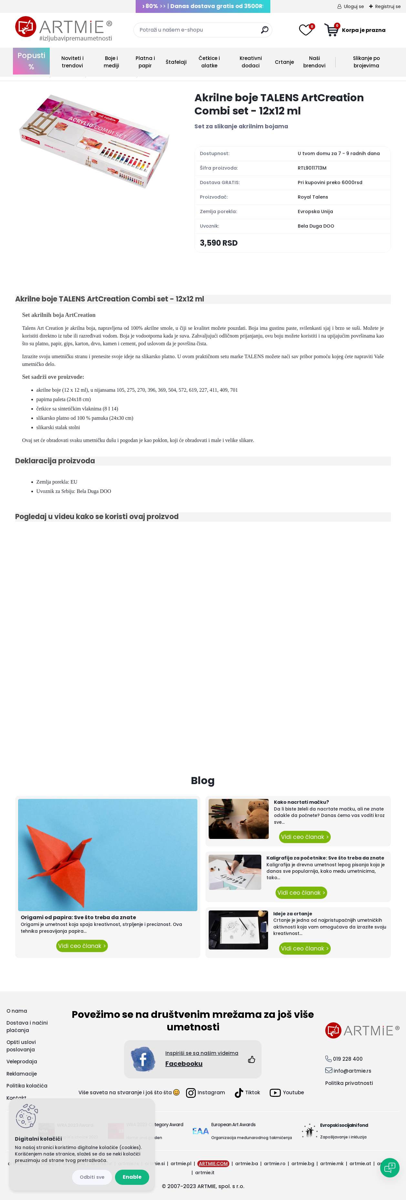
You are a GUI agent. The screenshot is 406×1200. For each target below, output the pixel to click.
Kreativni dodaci (251, 62)
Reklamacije (21, 1073)
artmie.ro (275, 1163)
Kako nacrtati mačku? (301, 802)
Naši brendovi (314, 62)
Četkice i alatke (209, 62)
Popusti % (31, 61)
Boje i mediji (111, 62)
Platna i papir (145, 62)
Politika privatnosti (349, 1083)
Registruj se (388, 6)
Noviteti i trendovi (72, 62)
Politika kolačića (26, 1085)
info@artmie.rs (352, 1070)
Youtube (287, 1093)
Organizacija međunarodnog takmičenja (251, 1137)
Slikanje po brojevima (366, 62)
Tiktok (247, 1093)
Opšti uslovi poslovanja (21, 1046)
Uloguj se (354, 6)
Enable (132, 1177)
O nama (16, 1011)
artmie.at (360, 1163)
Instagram (205, 1093)
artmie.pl (181, 1163)
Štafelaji (176, 62)
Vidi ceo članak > (82, 946)
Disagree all (92, 1177)
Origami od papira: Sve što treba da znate (78, 917)
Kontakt (16, 1098)
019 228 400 (348, 1059)
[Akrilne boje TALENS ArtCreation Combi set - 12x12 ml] (94, 141)
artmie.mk (332, 1163)
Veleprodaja (21, 1061)
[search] (264, 32)
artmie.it (204, 1172)
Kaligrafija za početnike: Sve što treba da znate (325, 858)
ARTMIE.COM (213, 1163)
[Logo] (63, 29)
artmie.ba (246, 1163)
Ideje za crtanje (292, 913)
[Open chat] (390, 1167)
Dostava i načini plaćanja (27, 1026)
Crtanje (284, 62)
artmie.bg (302, 1163)
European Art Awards (233, 1124)
